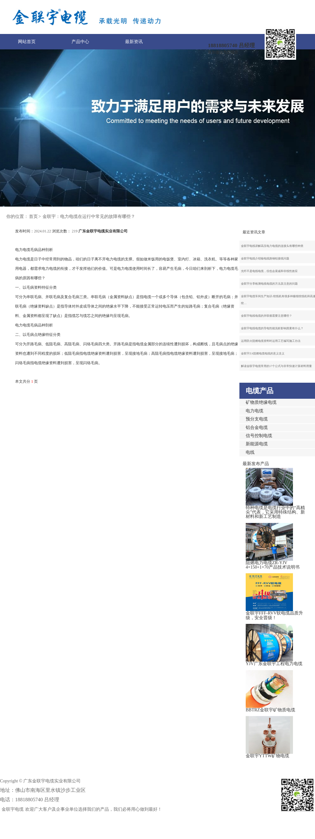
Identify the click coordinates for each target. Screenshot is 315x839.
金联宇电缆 (13, 809)
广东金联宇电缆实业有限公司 (103, 231)
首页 (33, 216)
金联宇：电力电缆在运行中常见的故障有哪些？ (89, 216)
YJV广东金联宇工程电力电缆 (274, 663)
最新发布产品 (256, 463)
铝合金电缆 (257, 427)
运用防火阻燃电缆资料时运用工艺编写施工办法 (271, 340)
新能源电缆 (257, 444)
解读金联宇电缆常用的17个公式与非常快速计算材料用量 (276, 366)
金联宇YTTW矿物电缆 (267, 755)
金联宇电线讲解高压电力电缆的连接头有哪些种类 (272, 245)
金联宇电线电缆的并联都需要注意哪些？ (266, 315)
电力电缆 (254, 410)
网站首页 (27, 41)
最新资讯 (134, 41)
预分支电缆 (257, 419)
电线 (250, 452)
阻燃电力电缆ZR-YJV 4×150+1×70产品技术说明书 (273, 565)
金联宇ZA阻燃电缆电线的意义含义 (262, 353)
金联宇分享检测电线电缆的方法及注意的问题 (269, 283)
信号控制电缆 (259, 435)
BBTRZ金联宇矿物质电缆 (270, 710)
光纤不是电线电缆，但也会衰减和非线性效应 (269, 271)
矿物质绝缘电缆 (261, 402)
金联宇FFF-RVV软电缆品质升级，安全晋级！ (274, 615)
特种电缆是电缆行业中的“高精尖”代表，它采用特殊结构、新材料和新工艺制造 (275, 512)
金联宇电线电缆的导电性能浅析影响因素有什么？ (272, 328)
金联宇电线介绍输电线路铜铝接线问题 (265, 258)
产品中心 (80, 41)
